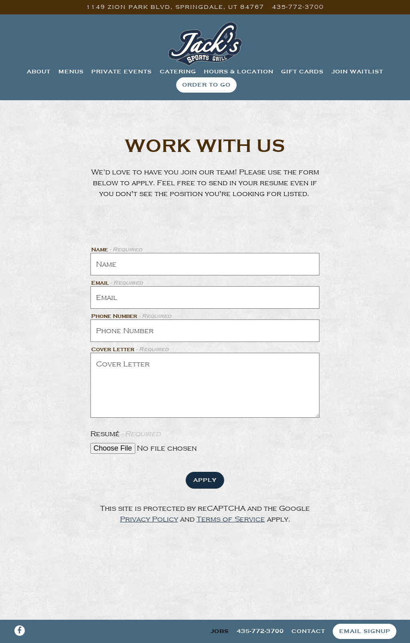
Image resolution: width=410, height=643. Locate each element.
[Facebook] (19, 630)
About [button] (38, 71)
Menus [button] (71, 71)
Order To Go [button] (206, 84)
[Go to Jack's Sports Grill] (175, 7)
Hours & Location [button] (238, 71)
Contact (308, 631)
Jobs (220, 631)
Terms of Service (230, 519)
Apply (204, 480)
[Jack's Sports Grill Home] (205, 44)
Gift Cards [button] (302, 71)
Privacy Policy (148, 519)
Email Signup (364, 631)
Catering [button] (178, 71)
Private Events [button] (121, 71)
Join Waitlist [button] (357, 71)
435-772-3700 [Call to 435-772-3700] (298, 7)
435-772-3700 (260, 631)
